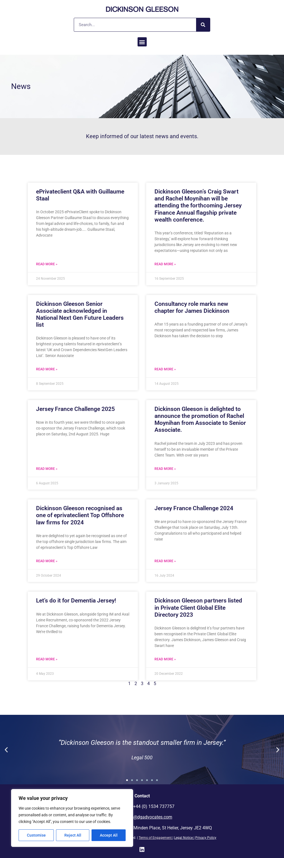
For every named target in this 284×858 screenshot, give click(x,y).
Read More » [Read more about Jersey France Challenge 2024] (165, 561)
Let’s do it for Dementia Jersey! (76, 600)
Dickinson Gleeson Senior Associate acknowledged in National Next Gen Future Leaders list (80, 314)
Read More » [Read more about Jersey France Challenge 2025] (46, 469)
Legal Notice (183, 838)
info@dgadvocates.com (149, 817)
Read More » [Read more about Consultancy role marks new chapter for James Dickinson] (165, 369)
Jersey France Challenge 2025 (75, 409)
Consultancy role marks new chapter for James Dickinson (191, 307)
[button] (142, 41)
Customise (36, 835)
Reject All (72, 835)
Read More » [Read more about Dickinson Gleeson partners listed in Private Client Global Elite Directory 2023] (165, 659)
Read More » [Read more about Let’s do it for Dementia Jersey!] (46, 659)
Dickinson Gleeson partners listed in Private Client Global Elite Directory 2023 (198, 607)
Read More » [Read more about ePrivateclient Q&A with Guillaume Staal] (46, 264)
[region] (72, 818)
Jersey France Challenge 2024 (193, 508)
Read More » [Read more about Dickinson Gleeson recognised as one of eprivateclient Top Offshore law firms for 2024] (46, 561)
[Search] (203, 24)
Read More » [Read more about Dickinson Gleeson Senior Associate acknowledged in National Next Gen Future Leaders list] (46, 369)
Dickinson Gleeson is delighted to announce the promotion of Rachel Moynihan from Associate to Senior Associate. (200, 419)
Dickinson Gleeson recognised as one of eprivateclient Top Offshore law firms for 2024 (80, 515)
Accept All (109, 835)
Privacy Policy (205, 838)
